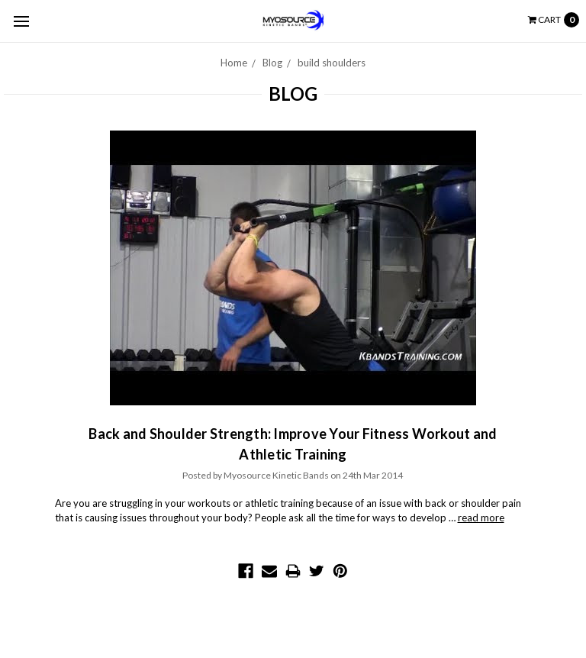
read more (481, 517)
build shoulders (331, 62)
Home (234, 62)
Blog (272, 62)
